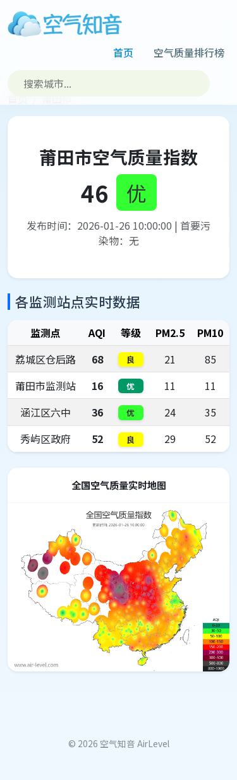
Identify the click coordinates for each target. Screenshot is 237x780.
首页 (123, 52)
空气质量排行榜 (189, 52)
